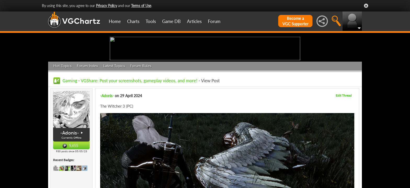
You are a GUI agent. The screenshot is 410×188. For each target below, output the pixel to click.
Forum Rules (140, 106)
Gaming (69, 121)
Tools (151, 21)
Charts (133, 21)
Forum (214, 21)
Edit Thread (344, 136)
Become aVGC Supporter (295, 21)
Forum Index (87, 106)
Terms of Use (141, 5)
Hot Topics (62, 106)
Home (115, 21)
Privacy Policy (106, 5)
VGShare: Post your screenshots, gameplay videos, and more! (139, 121)
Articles (194, 21)
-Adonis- (69, 173)
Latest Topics (114, 106)
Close (366, 6)
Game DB (171, 21)
